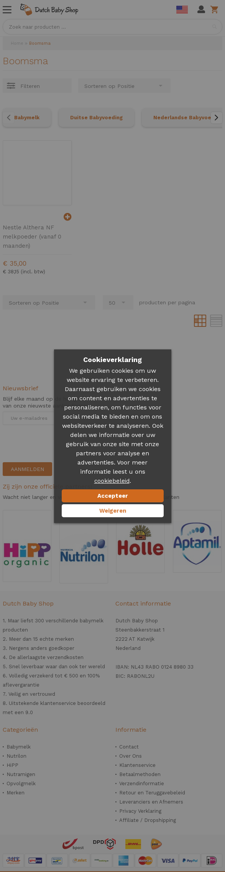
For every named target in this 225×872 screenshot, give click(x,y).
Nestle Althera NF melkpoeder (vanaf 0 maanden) (32, 236)
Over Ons (130, 756)
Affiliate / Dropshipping (147, 820)
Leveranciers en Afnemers (151, 802)
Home (17, 43)
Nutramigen (21, 774)
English (182, 9)
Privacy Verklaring (140, 811)
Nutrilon (16, 756)
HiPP (12, 765)
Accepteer (112, 495)
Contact (129, 747)
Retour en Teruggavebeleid (152, 793)
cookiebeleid (112, 480)
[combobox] (112, 26)
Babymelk (26, 117)
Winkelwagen (215, 9)
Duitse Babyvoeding (96, 117)
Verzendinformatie (141, 783)
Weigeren (112, 510)
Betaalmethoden (140, 774)
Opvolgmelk (21, 783)
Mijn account (201, 9)
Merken (16, 793)
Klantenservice (137, 765)
